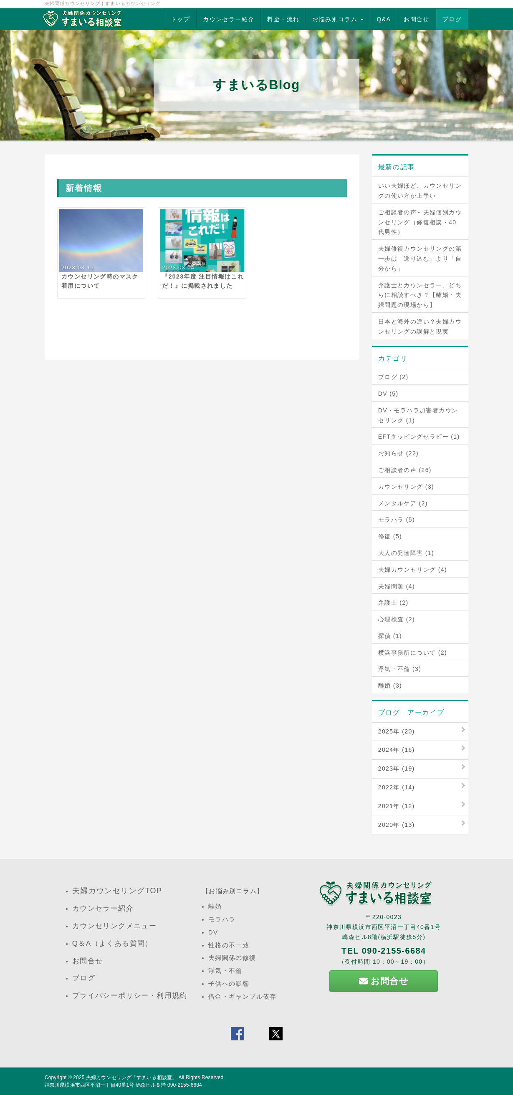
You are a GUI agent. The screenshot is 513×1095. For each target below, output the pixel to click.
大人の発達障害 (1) (406, 553)
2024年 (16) (396, 749)
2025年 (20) (396, 731)
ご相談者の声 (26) (405, 470)
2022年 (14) (396, 787)
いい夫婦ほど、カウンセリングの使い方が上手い (420, 190)
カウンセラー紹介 (228, 19)
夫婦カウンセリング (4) (412, 569)
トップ (180, 19)
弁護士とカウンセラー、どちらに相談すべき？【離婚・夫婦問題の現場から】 (420, 295)
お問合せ (417, 19)
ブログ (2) (393, 377)
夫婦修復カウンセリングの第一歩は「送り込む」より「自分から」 (420, 258)
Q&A (384, 19)
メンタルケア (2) (403, 503)
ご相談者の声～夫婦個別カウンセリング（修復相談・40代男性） (420, 222)
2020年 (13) (396, 824)
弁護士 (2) (393, 602)
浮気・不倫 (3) (400, 669)
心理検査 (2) (396, 619)
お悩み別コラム (338, 19)
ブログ (452, 19)
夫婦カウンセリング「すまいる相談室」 (131, 1077)
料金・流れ (283, 19)
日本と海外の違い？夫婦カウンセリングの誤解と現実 (420, 326)
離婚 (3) (390, 685)
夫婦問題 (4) (396, 586)
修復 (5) (390, 536)
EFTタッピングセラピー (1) (419, 436)
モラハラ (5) (396, 519)
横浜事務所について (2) (412, 652)
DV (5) (388, 393)
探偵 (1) (390, 636)
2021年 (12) (396, 806)
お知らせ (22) (398, 453)
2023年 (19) (396, 768)
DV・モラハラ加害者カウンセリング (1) (418, 415)
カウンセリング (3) (406, 486)
